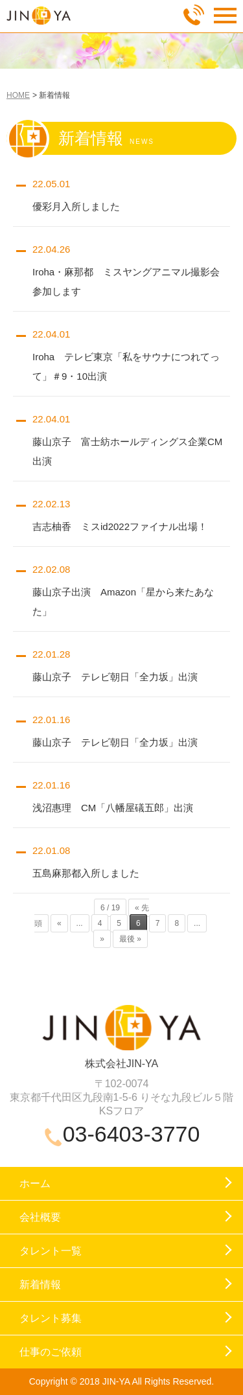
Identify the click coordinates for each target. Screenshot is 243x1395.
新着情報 (40, 1284)
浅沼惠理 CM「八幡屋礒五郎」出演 (112, 807)
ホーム (35, 1183)
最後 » (130, 938)
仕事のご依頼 (50, 1351)
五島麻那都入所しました (85, 873)
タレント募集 (50, 1318)
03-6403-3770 (131, 1134)
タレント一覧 (50, 1250)
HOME (18, 95)
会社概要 (40, 1217)
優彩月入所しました (76, 206)
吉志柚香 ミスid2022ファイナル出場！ (119, 526)
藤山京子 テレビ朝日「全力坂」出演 (115, 676)
